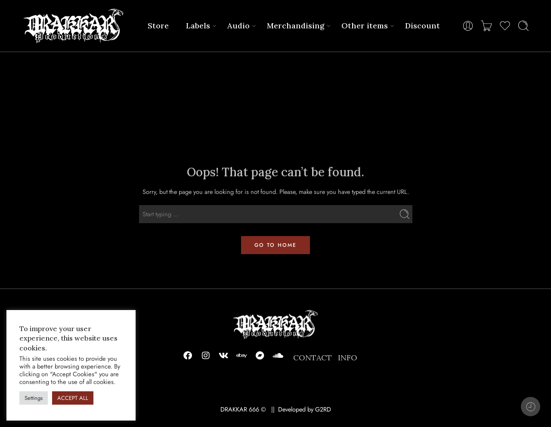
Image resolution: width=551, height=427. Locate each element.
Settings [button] (34, 398)
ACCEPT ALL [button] (72, 398)
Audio (238, 26)
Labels (198, 26)
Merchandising (295, 26)
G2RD (323, 409)
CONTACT (312, 357)
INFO (347, 357)
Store (158, 26)
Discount (422, 26)
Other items (364, 26)
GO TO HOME (275, 245)
